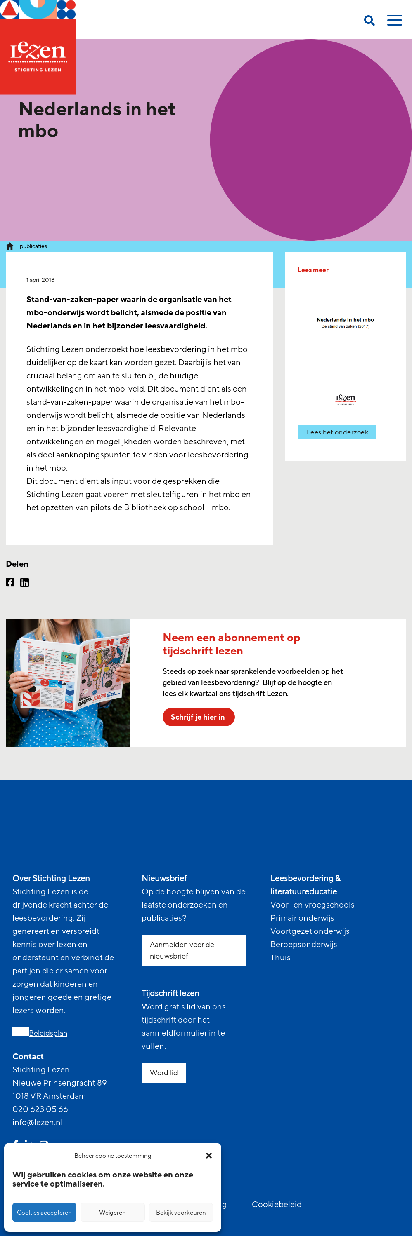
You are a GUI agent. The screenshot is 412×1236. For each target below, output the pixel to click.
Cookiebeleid (277, 1204)
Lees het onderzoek (338, 432)
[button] (209, 1156)
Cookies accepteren (44, 1212)
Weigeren (112, 1212)
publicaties (33, 246)
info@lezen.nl (37, 1122)
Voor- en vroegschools (312, 905)
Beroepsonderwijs (303, 944)
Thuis (280, 957)
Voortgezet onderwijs (310, 931)
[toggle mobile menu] (393, 23)
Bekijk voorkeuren (181, 1212)
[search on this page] (369, 22)
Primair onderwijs (302, 918)
